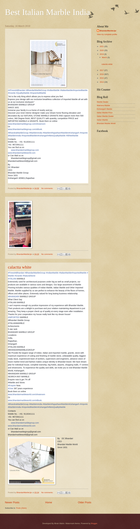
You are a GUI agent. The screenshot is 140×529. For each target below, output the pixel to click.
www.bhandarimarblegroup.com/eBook (25, 129)
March (104, 57)
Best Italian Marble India (47, 12)
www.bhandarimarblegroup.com (25, 150)
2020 (102, 50)
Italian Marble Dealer (105, 116)
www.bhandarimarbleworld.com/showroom (26, 394)
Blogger (94, 523)
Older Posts (84, 502)
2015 (102, 78)
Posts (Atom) (21, 508)
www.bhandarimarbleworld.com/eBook (25, 400)
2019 (102, 54)
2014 (102, 82)
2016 (102, 74)
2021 (102, 46)
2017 (102, 70)
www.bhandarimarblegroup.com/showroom (26, 124)
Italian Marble (102, 120)
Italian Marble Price (104, 113)
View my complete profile (107, 34)
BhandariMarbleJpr (108, 31)
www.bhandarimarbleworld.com (21, 153)
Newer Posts (12, 502)
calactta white (19, 267)
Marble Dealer (102, 102)
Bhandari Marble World (106, 123)
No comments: (47, 188)
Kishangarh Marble (104, 109)
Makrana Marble (103, 105)
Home (48, 502)
